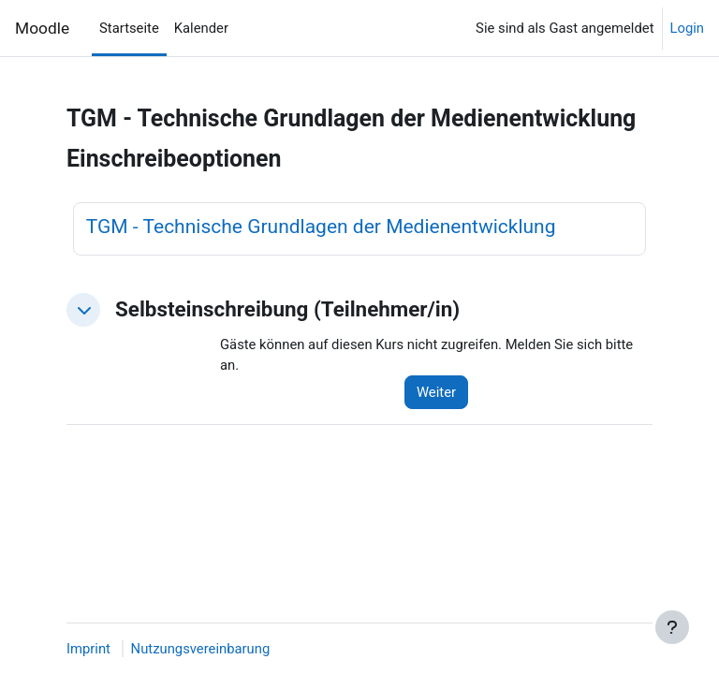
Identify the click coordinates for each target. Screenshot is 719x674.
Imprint (88, 648)
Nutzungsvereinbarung (201, 648)
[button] (83, 310)
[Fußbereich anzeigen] (672, 627)
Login (687, 28)
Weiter (436, 392)
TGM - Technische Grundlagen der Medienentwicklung (321, 226)
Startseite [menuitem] (129, 28)
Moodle (42, 28)
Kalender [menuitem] (201, 28)
